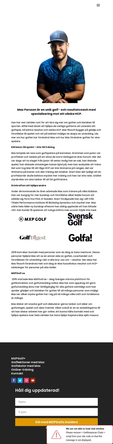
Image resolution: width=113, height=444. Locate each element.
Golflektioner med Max (27, 362)
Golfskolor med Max (26, 366)
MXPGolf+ (18, 358)
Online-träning (22, 370)
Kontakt (17, 373)
